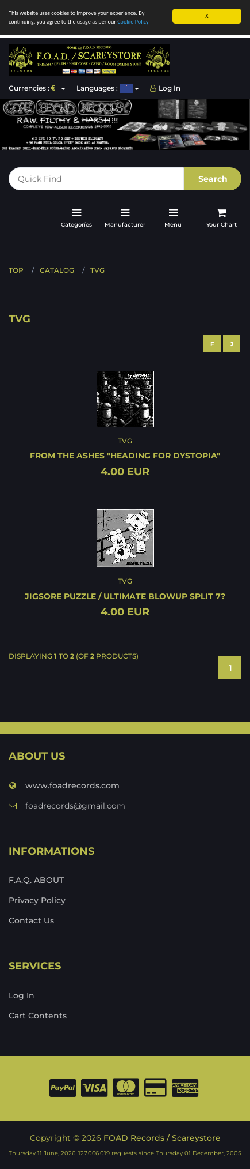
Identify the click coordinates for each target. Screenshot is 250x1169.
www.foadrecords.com (64, 785)
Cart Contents (38, 1015)
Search (213, 179)
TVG (97, 270)
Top (16, 270)
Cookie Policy (133, 21)
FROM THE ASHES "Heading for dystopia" (125, 455)
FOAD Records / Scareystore (162, 1138)
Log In (165, 88)
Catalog (57, 270)
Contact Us (31, 920)
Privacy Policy (37, 900)
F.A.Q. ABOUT (36, 880)
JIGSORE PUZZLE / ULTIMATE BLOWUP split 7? (125, 596)
